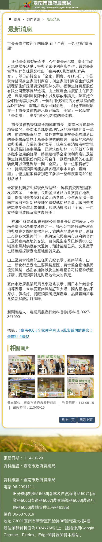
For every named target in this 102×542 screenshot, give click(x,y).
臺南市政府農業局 (51, 4)
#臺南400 (26, 330)
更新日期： (13, 458)
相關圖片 (19, 348)
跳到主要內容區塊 (2, 2)
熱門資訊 (33, 19)
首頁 (17, 19)
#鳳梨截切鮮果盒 (75, 330)
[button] (21, 365)
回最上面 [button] (86, 420)
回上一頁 (68, 420)
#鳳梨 (24, 337)
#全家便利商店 (47, 330)
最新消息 (53, 19)
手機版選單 (4, 4)
